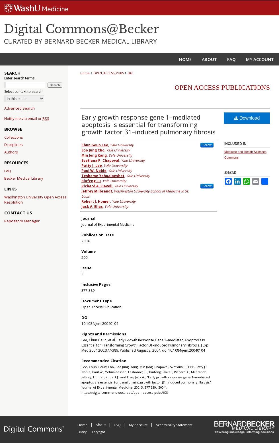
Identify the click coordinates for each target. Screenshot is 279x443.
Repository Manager (22, 220)
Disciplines (13, 144)
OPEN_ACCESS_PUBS (108, 73)
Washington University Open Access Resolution (35, 199)
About (101, 425)
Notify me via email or (26, 118)
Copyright (98, 432)
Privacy (82, 432)
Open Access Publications (222, 87)
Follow (207, 145)
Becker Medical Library (23, 178)
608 (130, 73)
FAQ (7, 170)
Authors (11, 152)
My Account (138, 425)
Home (85, 73)
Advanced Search (19, 108)
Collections (13, 137)
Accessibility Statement (174, 425)
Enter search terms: (19, 78)
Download (247, 118)
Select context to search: (23, 91)
